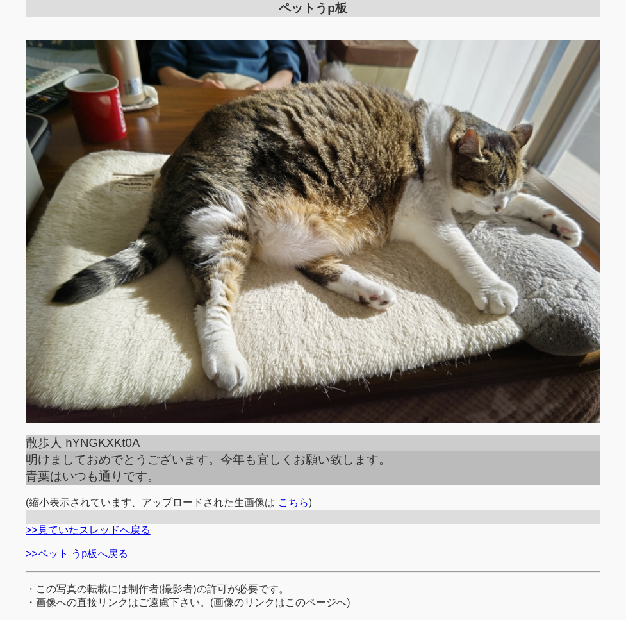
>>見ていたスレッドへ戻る (88, 529)
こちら (293, 502)
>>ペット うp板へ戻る (77, 553)
